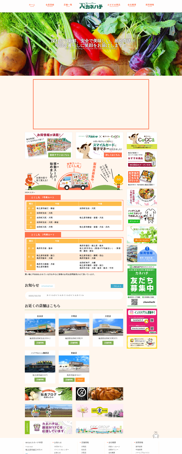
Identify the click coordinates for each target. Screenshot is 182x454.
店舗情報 (40, 350)
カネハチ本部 (34, 449)
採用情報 (150, 5)
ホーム (32, 5)
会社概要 (132, 5)
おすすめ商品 (114, 5)
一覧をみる (116, 293)
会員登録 (50, 5)
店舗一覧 (68, 5)
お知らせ (57, 449)
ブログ (80, 387)
